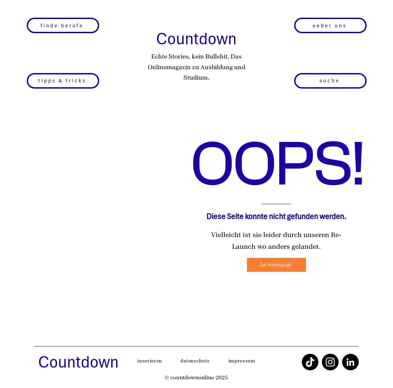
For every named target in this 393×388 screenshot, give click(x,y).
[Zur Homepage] (276, 265)
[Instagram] (330, 362)
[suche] (330, 81)
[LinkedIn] (350, 362)
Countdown (196, 38)
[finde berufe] (63, 25)
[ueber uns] (330, 25)
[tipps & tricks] (63, 81)
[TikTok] (310, 362)
